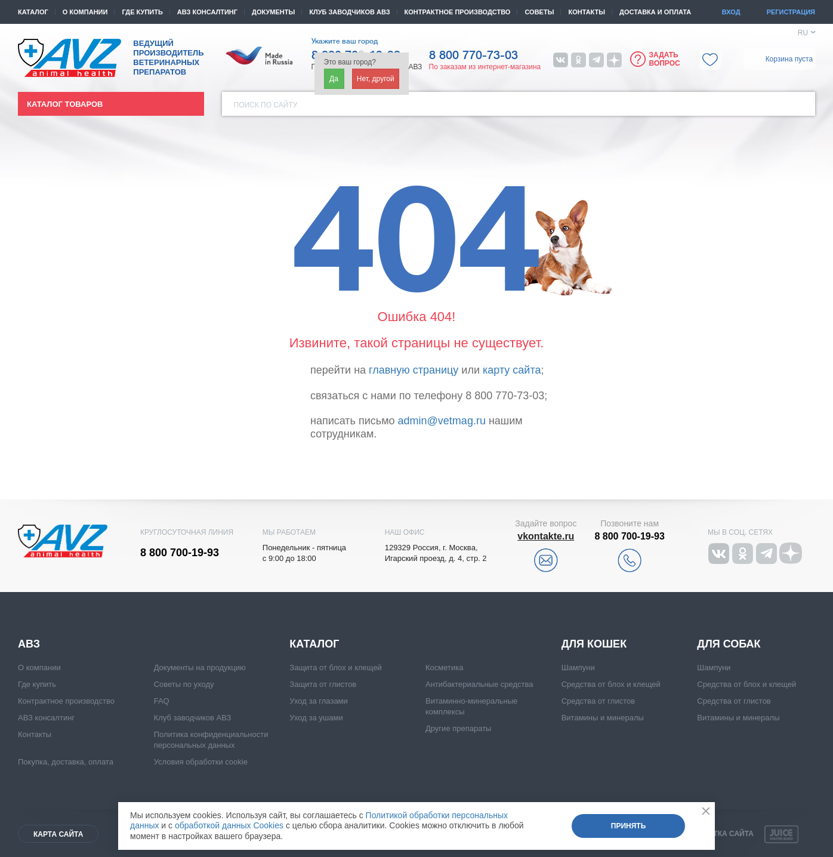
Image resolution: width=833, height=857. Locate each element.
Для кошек (594, 644)
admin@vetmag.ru (442, 421)
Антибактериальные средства (479, 684)
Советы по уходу (184, 684)
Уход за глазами (318, 700)
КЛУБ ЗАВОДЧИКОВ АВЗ (349, 12)
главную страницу (413, 370)
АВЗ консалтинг (207, 12)
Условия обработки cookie (201, 761)
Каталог (33, 12)
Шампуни (578, 667)
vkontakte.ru (545, 536)
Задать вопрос (664, 59)
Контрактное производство (458, 12)
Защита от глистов (322, 684)
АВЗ (29, 644)
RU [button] (803, 33)
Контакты (586, 12)
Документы (273, 12)
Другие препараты (458, 728)
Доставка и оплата (655, 12)
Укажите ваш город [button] (344, 41)
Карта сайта (58, 834)
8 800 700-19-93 (179, 553)
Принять (628, 826)
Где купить (142, 12)
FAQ (161, 700)
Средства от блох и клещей (611, 684)
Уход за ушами (316, 717)
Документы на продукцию (200, 667)
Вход (731, 12)
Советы (539, 12)
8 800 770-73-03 (473, 55)
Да (333, 79)
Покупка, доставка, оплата (65, 761)
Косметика (444, 667)
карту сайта (512, 370)
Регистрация (791, 12)
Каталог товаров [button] (65, 104)
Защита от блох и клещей (335, 667)
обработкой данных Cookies (229, 825)
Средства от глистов (598, 700)
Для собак (728, 644)
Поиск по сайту (266, 105)
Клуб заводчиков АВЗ (193, 717)
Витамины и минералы (602, 717)
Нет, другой (375, 79)
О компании (85, 12)
